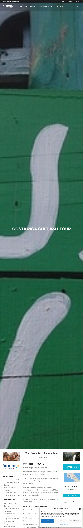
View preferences (74, 520)
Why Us (60, 6)
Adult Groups (44, 6)
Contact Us (77, 1)
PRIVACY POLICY (64, 524)
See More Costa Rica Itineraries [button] (72, 427)
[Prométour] (9, 6)
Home (20, 6)
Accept (47, 520)
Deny (60, 520)
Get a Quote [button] (72, 456)
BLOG (52, 6)
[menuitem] (67, 1)
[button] (80, 508)
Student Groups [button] (30, 6)
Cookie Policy (56, 524)
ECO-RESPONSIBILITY (67, 1)
